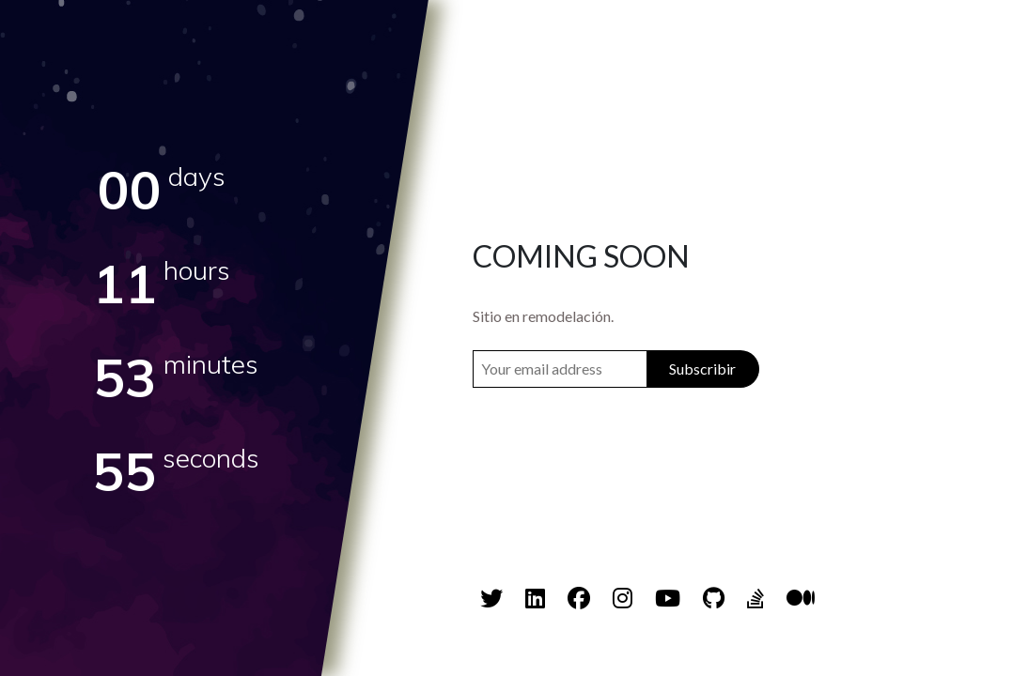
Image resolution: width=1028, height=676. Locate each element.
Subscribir (702, 368)
